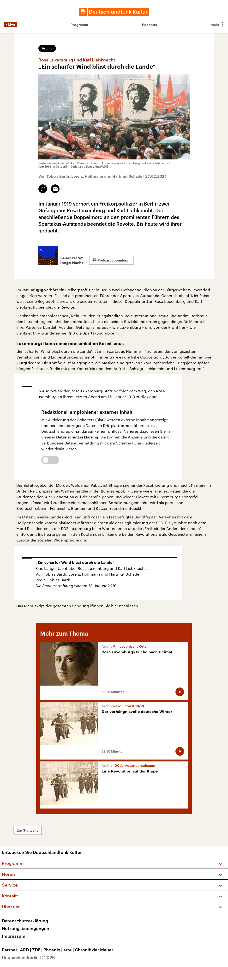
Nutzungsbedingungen (25, 928)
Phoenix (53, 949)
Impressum (13, 936)
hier (114, 605)
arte (69, 949)
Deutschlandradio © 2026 (28, 957)
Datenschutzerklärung (77, 437)
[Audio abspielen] (179, 691)
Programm (79, 25)
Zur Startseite (27, 830)
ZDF (37, 949)
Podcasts (149, 25)
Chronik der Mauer (94, 949)
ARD (26, 949)
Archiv (47, 48)
